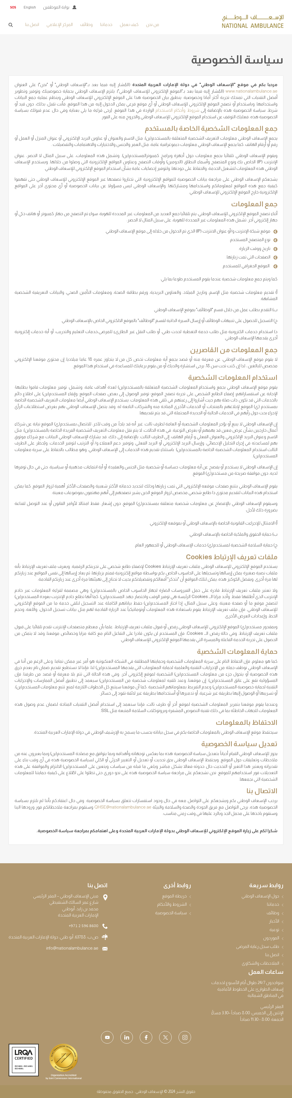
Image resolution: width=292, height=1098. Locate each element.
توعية (274, 929)
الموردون (271, 937)
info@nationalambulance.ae (72, 948)
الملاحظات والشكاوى (260, 963)
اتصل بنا (32, 24)
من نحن (152, 24)
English (30, 7)
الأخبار (274, 921)
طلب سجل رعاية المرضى (257, 946)
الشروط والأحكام (172, 904)
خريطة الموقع (174, 895)
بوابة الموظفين (56, 7)
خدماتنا (106, 24)
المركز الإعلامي (59, 24)
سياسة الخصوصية (171, 912)
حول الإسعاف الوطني (260, 895)
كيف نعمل (129, 24)
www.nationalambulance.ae (251, 91)
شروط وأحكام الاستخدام (177, 110)
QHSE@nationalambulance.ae (122, 807)
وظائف (86, 24)
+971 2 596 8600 (83, 926)
